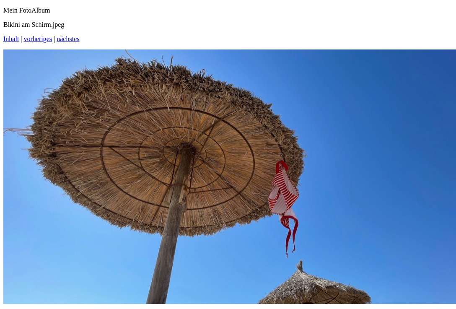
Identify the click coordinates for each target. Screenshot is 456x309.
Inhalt (11, 38)
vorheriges (38, 38)
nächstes (68, 38)
